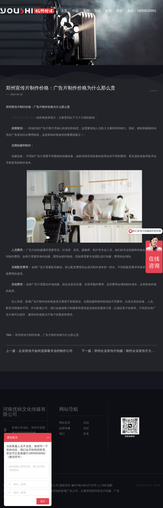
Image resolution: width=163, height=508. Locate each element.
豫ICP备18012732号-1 (85, 485)
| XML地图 (106, 485)
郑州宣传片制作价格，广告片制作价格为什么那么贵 (47, 334)
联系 (108, 10)
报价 (119, 10)
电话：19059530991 (141, 10)
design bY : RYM (148, 485)
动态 (86, 428)
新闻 (86, 10)
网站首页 (64, 422)
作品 (75, 10)
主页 (64, 10)
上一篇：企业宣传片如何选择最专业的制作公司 (39, 350)
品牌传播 (64, 428)
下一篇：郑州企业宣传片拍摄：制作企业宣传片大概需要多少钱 (119, 350)
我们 (97, 10)
